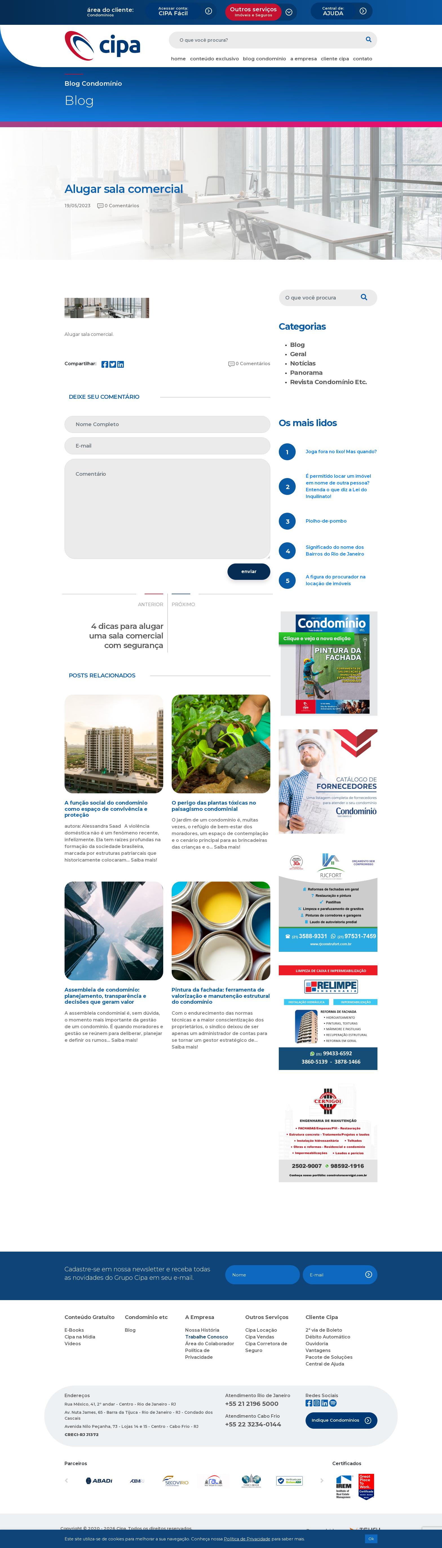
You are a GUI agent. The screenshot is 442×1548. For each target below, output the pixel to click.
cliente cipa (335, 58)
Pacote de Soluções (329, 1357)
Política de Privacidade (247, 1539)
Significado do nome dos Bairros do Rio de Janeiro (335, 551)
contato (362, 58)
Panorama (306, 372)
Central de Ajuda (325, 1364)
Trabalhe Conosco (206, 1337)
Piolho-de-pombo (326, 521)
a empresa (303, 58)
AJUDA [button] (333, 11)
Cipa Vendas (259, 1337)
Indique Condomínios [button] (342, 1420)
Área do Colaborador (209, 1343)
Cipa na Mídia (80, 1337)
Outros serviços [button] (253, 11)
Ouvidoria (317, 1343)
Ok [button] (371, 1538)
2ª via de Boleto (324, 1330)
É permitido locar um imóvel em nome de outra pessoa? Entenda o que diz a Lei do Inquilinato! (338, 486)
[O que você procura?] (265, 40)
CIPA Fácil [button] (173, 11)
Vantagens (318, 1350)
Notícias (303, 363)
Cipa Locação (261, 1330)
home (178, 58)
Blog (297, 345)
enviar (249, 571)
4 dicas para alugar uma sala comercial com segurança (126, 635)
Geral (298, 354)
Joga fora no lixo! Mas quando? (341, 451)
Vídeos (73, 1343)
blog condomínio (264, 58)
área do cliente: (110, 10)
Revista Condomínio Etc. (328, 382)
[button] (84, 1481)
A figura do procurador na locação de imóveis (336, 580)
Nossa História (202, 1330)
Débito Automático (328, 1337)
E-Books (74, 1330)
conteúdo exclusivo (214, 58)
